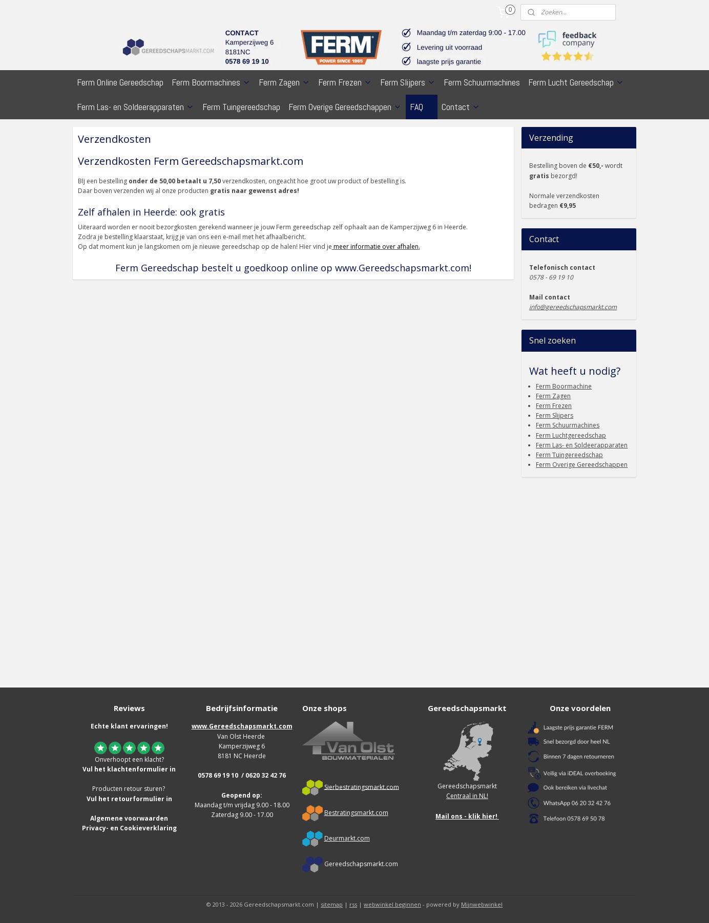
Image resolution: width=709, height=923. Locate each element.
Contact (461, 107)
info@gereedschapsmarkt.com (573, 307)
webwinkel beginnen (392, 904)
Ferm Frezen (345, 82)
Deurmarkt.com (347, 838)
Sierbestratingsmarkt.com (361, 786)
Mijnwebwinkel (482, 904)
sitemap (332, 904)
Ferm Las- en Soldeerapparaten (135, 107)
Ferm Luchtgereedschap (571, 435)
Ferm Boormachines (211, 82)
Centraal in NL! (467, 795)
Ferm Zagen (284, 82)
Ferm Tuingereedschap (241, 107)
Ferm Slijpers (407, 82)
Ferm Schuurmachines (482, 82)
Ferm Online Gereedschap (120, 82)
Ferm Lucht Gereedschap (576, 82)
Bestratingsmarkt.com (356, 812)
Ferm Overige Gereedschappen (345, 107)
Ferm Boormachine (564, 386)
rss (353, 904)
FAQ (421, 107)
